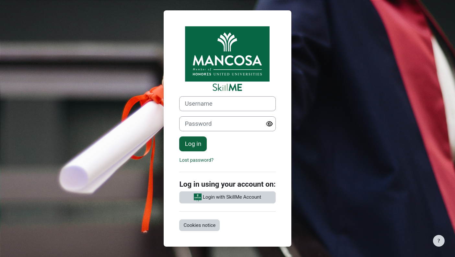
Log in (193, 143)
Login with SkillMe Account (227, 197)
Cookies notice (199, 225)
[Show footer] (439, 241)
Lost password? (196, 160)
